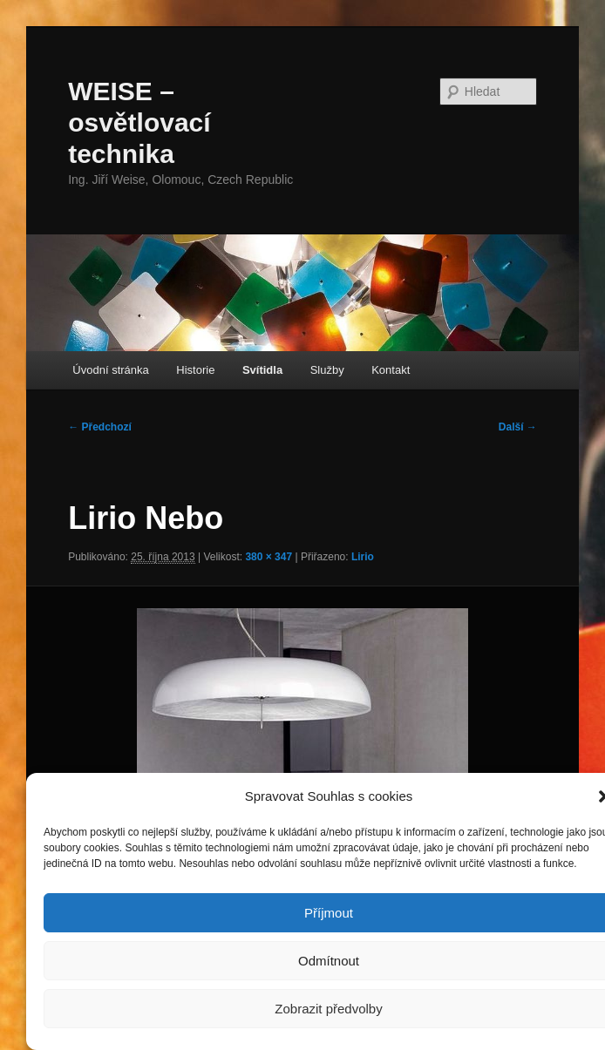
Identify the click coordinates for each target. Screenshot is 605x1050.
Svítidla (262, 369)
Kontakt (390, 369)
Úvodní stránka (110, 369)
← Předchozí (100, 427)
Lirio (362, 557)
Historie (195, 369)
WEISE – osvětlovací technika (139, 122)
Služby (327, 369)
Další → (518, 427)
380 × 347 (268, 557)
